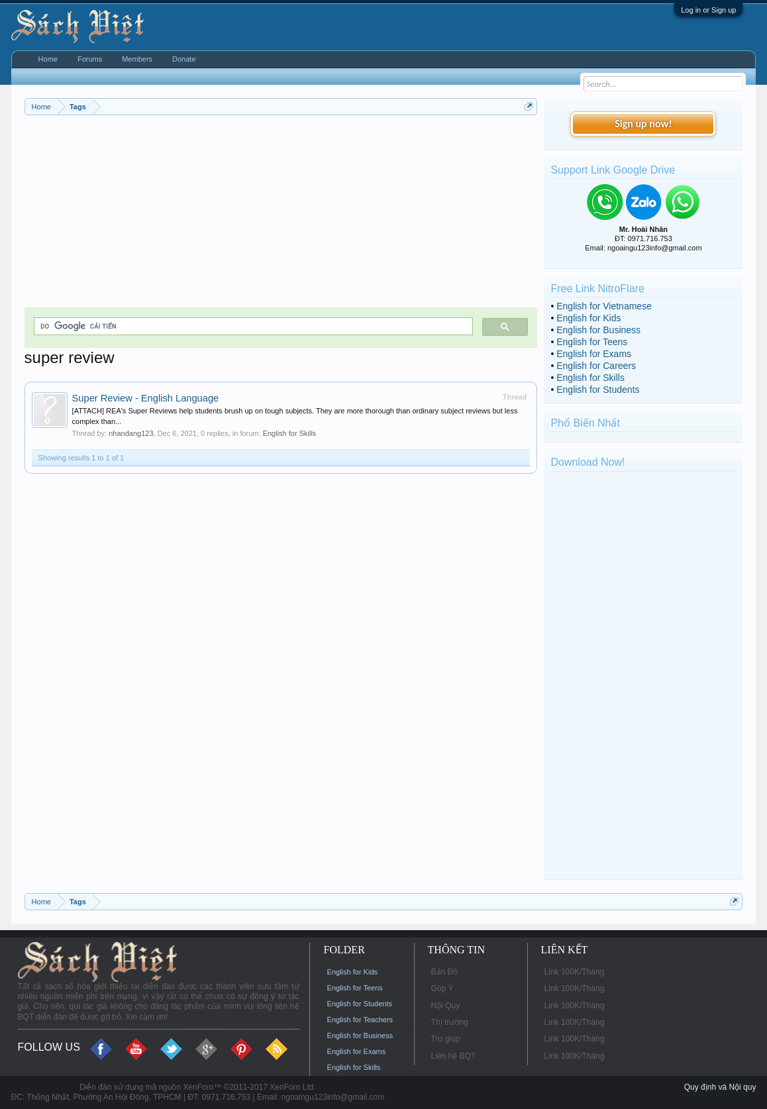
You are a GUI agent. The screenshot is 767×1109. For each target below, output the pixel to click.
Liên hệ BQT (453, 1056)
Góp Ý (442, 988)
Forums (89, 59)
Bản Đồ (444, 972)
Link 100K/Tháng (574, 972)
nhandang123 (131, 433)
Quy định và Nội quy (720, 1087)
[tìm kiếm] (252, 326)
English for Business (598, 330)
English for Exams (593, 353)
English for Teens (591, 342)
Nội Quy (445, 1005)
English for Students (597, 389)
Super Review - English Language (145, 398)
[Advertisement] (281, 214)
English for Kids (588, 318)
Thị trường (449, 1022)
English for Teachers (360, 1020)
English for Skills (290, 433)
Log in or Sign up (708, 10)
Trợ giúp (445, 1038)
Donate (183, 59)
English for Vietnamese (604, 306)
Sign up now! (643, 123)
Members (137, 59)
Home (48, 59)
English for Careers (596, 365)
